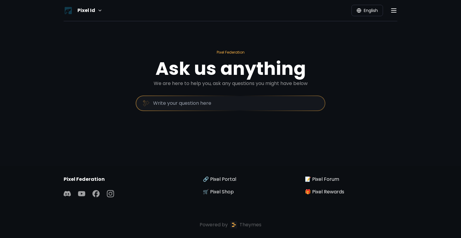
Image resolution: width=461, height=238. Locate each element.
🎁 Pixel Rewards (324, 191)
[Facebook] (96, 193)
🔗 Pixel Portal (219, 179)
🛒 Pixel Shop (218, 191)
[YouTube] (81, 193)
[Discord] (67, 193)
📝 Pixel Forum (322, 179)
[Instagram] (110, 193)
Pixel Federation (231, 52)
